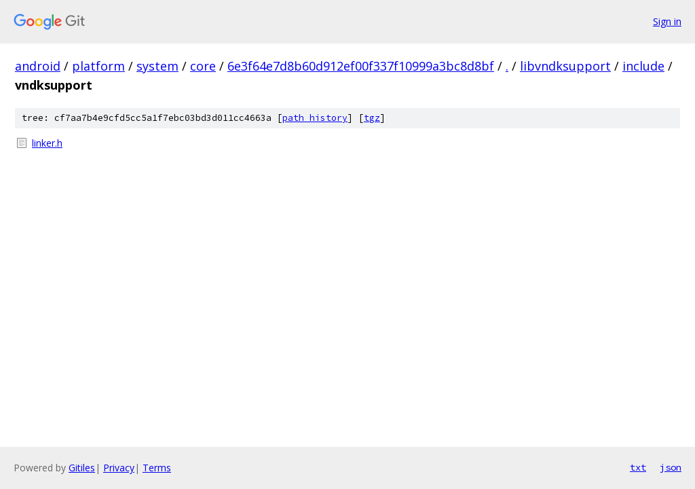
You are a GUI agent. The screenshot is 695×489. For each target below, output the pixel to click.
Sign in (667, 21)
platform (98, 66)
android (37, 66)
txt (638, 467)
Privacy (118, 467)
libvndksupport (565, 66)
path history (315, 118)
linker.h (47, 143)
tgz (372, 118)
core (203, 66)
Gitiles (82, 467)
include (643, 66)
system (157, 66)
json (670, 467)
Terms (157, 467)
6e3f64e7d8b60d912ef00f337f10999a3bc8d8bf (360, 66)
